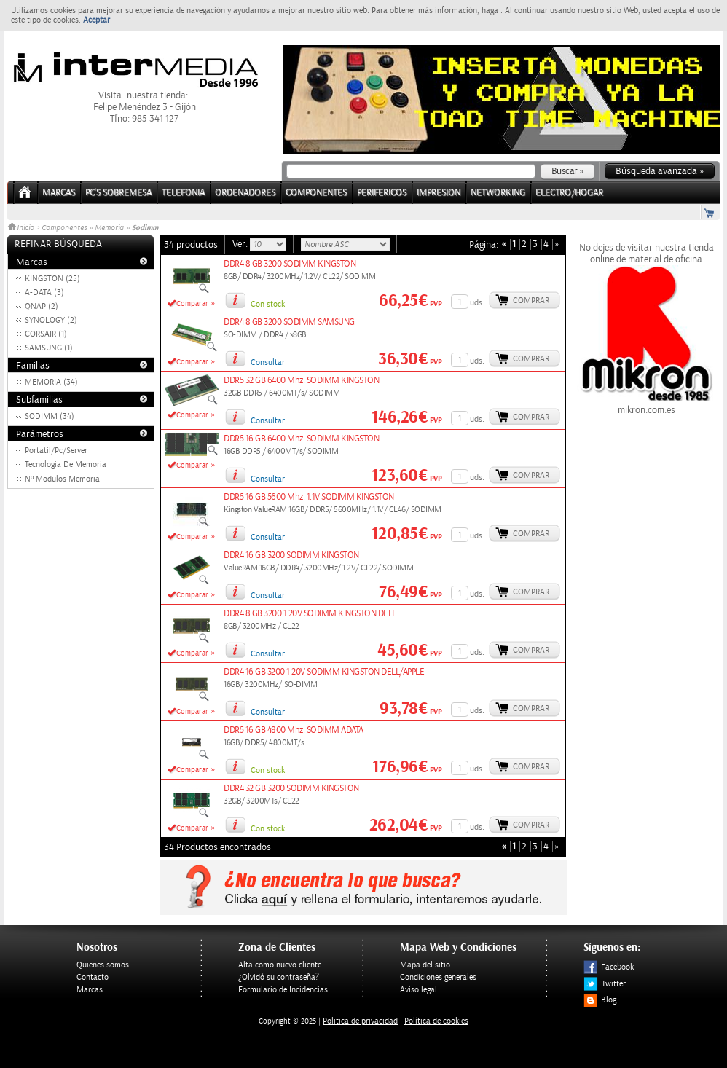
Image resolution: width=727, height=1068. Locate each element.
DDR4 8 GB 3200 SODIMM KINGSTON (289, 264)
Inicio (21, 228)
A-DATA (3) (44, 292)
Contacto (92, 977)
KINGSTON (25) (52, 278)
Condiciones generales (438, 977)
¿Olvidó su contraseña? (278, 977)
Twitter (604, 984)
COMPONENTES (316, 192)
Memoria (109, 228)
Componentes (64, 228)
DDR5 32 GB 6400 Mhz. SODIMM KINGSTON (301, 380)
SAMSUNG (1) (49, 348)
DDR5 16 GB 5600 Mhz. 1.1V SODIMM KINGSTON (309, 497)
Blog (599, 1000)
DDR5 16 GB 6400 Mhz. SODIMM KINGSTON (301, 438)
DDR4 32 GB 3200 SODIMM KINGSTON (291, 788)
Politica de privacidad (360, 1021)
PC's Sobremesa (118, 192)
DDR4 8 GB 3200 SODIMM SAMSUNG (289, 322)
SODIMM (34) (49, 416)
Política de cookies (436, 1021)
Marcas (58, 192)
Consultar (268, 362)
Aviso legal (418, 989)
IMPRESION (438, 192)
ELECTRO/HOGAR (569, 192)
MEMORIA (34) (51, 382)
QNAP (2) (41, 306)
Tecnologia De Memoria (65, 464)
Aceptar (96, 20)
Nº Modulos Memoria (62, 479)
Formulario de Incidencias (283, 989)
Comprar (531, 300)
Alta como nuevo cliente (279, 965)
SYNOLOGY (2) (51, 320)
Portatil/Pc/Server (56, 450)
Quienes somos (102, 965)
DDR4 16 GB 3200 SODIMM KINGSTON (291, 555)
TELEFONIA (183, 192)
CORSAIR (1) (46, 334)
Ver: (241, 244)
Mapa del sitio (425, 965)
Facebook (608, 967)
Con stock (268, 304)
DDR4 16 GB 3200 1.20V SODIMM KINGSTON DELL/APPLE (324, 672)
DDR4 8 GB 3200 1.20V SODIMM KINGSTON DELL (310, 613)
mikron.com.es (646, 404)
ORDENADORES (245, 192)
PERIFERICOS (381, 192)
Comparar (192, 303)
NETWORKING (498, 192)
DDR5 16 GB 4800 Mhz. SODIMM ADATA (294, 730)
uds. (477, 302)
